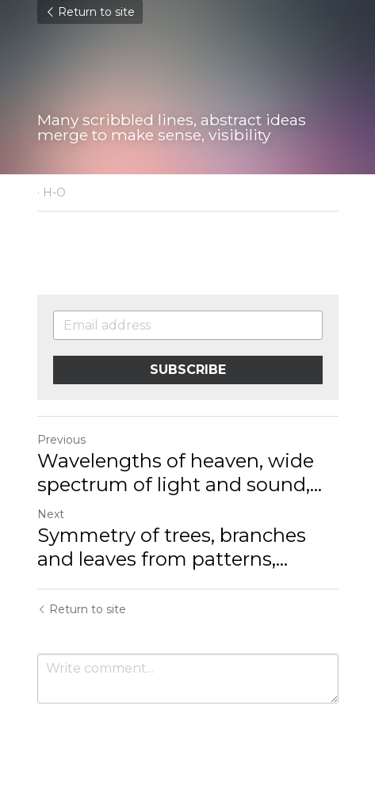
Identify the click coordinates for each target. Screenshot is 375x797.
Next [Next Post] (50, 514)
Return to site (90, 12)
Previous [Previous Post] (61, 440)
